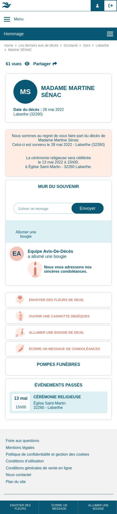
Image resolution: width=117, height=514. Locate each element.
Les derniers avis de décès (39, 45)
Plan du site (16, 482)
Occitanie (71, 45)
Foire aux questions (22, 441)
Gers (86, 45)
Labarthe (102, 45)
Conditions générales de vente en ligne (39, 468)
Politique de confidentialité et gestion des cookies (47, 454)
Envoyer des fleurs (20, 507)
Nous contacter (19, 475)
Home (8, 45)
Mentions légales (20, 448)
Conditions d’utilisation (25, 461)
